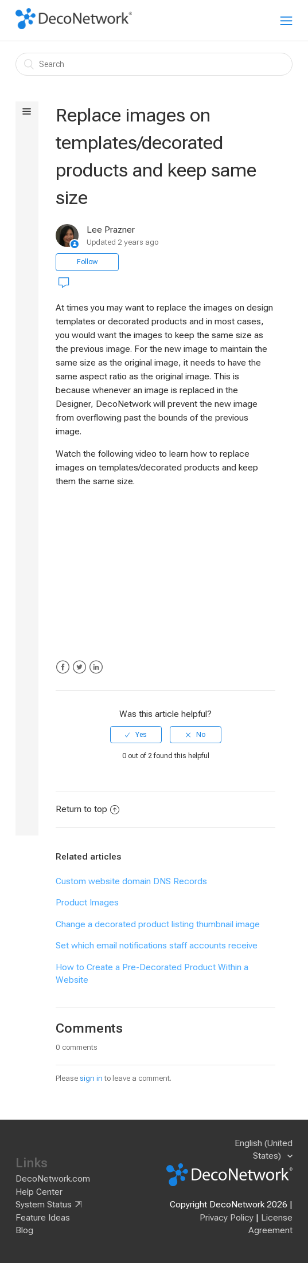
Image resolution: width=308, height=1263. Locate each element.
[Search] (154, 64)
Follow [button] (87, 262)
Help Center (39, 1192)
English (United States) (264, 1150)
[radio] (136, 734)
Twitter (79, 667)
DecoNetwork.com (52, 1179)
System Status (43, 1204)
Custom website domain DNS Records (131, 881)
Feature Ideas (42, 1218)
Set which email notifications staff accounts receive (157, 945)
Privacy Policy (227, 1218)
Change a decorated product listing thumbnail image (158, 924)
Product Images (87, 902)
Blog (24, 1230)
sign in (91, 1078)
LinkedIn (96, 667)
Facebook (63, 667)
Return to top (87, 809)
